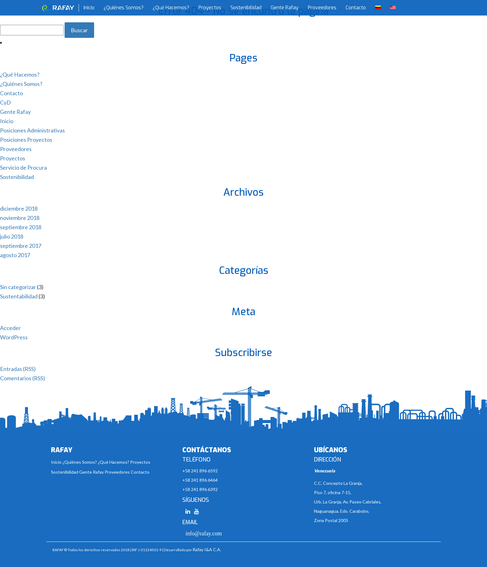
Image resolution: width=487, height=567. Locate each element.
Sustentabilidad (19, 296)
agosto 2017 (15, 255)
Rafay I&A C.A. (207, 549)
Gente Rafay (284, 7)
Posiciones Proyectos (26, 139)
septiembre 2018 (20, 227)
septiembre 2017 (20, 245)
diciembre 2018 (19, 208)
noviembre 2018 (19, 217)
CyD (5, 102)
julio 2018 (11, 236)
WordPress (14, 337)
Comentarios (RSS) (22, 378)
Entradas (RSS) (18, 368)
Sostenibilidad (246, 7)
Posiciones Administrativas (32, 130)
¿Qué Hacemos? (171, 7)
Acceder (10, 327)
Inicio (89, 7)
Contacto (356, 7)
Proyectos (209, 7)
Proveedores (322, 7)
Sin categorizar (18, 287)
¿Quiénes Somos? (123, 7)
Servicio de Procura (23, 167)
